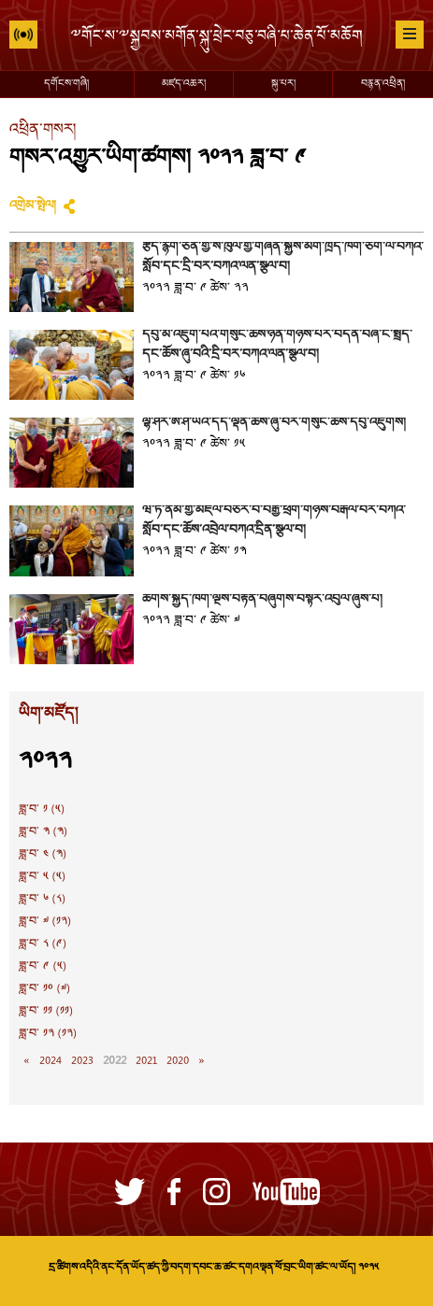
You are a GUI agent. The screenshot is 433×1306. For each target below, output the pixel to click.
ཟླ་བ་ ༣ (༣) (43, 832)
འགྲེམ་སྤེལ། (32, 206)
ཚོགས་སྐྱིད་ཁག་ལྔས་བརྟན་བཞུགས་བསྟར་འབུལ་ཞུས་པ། (262, 600)
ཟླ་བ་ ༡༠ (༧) (44, 989)
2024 (50, 1061)
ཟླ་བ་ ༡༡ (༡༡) (46, 1011)
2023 (82, 1061)
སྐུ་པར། (283, 84)
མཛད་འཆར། (184, 84)
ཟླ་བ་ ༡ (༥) (42, 810)
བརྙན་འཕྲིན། (383, 84)
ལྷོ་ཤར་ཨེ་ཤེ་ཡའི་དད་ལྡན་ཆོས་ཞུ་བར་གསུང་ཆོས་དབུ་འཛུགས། (274, 423)
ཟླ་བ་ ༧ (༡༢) (45, 922)
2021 (146, 1061)
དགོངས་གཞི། (66, 84)
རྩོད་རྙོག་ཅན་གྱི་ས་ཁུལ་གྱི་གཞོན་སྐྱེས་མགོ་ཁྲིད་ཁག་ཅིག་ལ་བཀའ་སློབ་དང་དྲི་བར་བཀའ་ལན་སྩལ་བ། (282, 257)
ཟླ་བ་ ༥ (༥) (42, 877)
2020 (177, 1061)
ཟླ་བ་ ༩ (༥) (42, 967)
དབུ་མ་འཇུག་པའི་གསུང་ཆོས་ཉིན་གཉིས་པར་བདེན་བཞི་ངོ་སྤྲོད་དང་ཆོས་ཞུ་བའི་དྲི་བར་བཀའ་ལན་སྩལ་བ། (277, 345)
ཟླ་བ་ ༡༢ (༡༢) (48, 1034)
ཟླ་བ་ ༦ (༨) (42, 899)
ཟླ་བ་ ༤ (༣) (42, 855)
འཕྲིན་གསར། (42, 130)
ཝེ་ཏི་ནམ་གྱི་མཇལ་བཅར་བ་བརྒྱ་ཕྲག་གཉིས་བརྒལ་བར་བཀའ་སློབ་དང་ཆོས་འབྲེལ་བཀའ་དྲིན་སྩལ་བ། (273, 521)
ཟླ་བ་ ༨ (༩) (42, 944)
